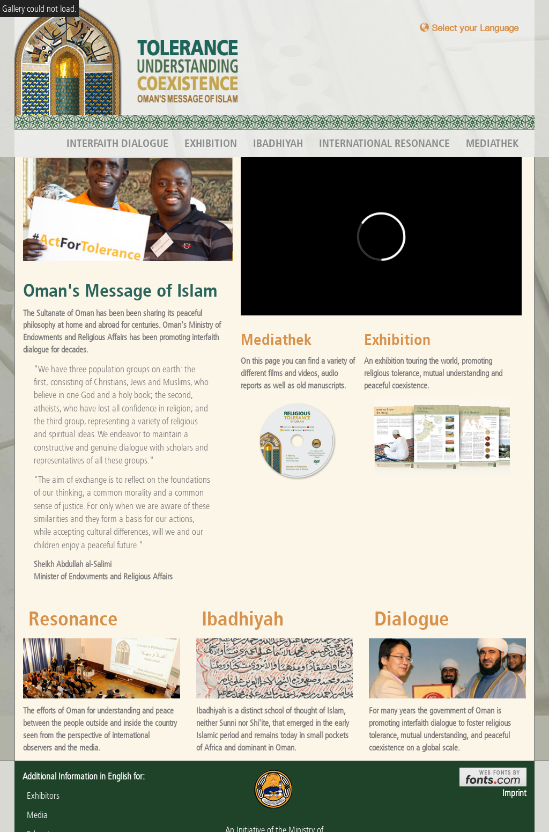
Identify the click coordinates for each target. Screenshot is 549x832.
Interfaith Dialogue (117, 143)
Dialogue (411, 618)
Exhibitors (41, 795)
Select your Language (469, 27)
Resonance (73, 618)
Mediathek (492, 143)
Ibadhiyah (278, 143)
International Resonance (384, 143)
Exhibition (210, 143)
